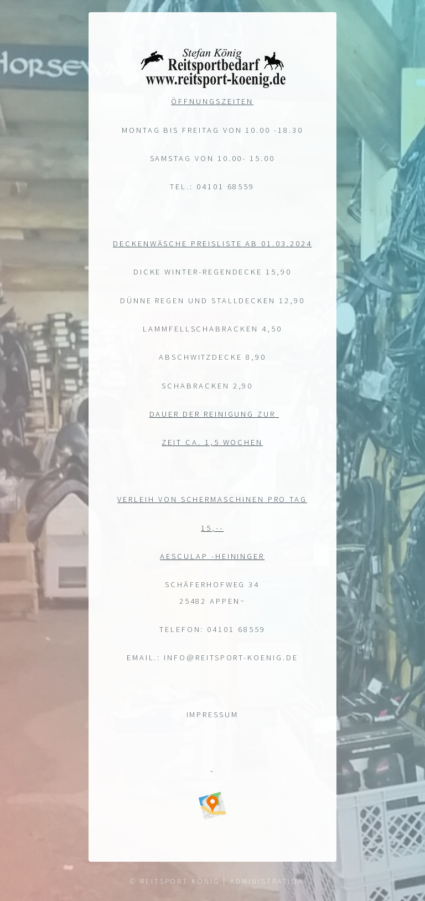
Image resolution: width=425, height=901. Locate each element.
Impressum (212, 716)
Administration (267, 881)
